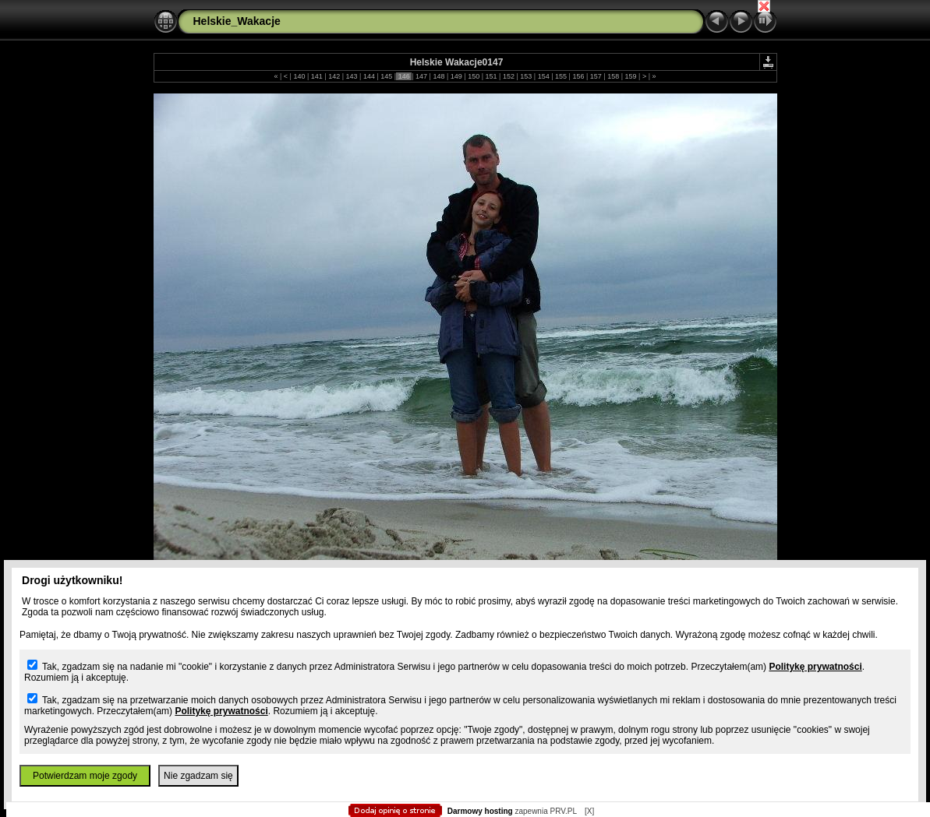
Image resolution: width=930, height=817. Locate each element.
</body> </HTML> (465, 78)
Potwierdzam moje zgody (85, 775)
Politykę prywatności (815, 666)
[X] (589, 811)
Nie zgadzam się (198, 775)
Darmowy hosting (480, 811)
